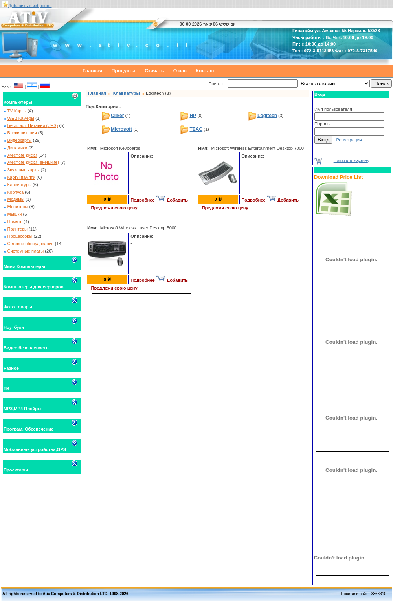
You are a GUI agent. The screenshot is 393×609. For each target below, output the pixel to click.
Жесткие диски (22, 155)
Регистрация (349, 140)
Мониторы (17, 206)
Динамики (17, 147)
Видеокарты (19, 140)
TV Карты (16, 110)
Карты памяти (21, 177)
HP (192, 115)
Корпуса (15, 192)
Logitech (267, 115)
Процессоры (20, 236)
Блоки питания (22, 132)
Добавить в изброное (29, 5)
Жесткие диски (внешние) (33, 162)
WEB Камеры (20, 118)
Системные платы (25, 251)
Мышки (14, 214)
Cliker (117, 115)
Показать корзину (351, 160)
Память (14, 221)
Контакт (205, 70)
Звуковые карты (23, 169)
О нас (180, 70)
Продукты (124, 70)
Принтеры (17, 229)
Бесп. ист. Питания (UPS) (32, 125)
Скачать (154, 70)
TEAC (195, 129)
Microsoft (121, 129)
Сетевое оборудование (30, 243)
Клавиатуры (19, 184)
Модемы (15, 199)
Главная (92, 70)
